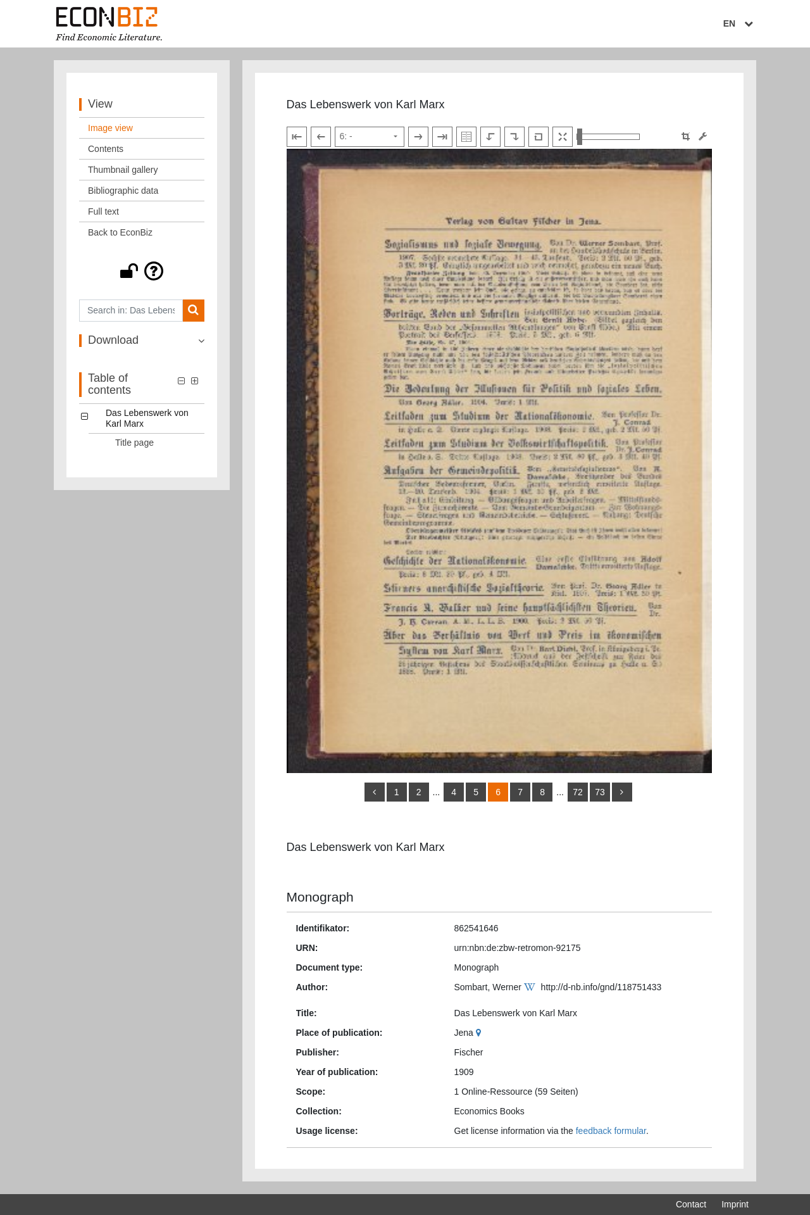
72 (578, 792)
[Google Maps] (480, 1033)
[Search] (193, 310)
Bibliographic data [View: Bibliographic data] (123, 191)
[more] (622, 792)
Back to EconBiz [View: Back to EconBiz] (120, 232)
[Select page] (369, 136)
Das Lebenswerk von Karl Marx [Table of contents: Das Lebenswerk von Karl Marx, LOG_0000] (147, 418)
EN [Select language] (739, 23)
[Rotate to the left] (490, 136)
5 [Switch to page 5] (475, 792)
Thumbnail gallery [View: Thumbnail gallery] (123, 170)
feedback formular (611, 1131)
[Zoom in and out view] (608, 137)
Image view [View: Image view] (110, 128)
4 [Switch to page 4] (453, 792)
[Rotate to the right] (514, 136)
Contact (691, 1204)
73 (600, 792)
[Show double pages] (466, 136)
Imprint (735, 1204)
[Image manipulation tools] (702, 136)
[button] (141, 271)
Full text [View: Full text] (103, 211)
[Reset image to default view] (538, 136)
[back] (374, 792)
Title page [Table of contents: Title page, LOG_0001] (134, 443)
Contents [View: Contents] (105, 149)
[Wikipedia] (531, 987)
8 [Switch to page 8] (542, 792)
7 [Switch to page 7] (520, 792)
